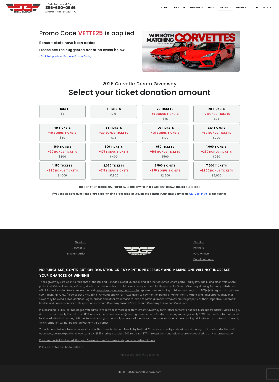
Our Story (170, 7)
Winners (237, 7)
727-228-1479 (68, 11)
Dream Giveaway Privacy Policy (117, 303)
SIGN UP (267, 7)
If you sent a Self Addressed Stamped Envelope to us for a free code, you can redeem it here (97, 340)
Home (154, 7)
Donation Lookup (203, 259)
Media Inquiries (76, 253)
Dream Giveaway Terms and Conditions (163, 303)
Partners (198, 248)
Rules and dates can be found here (61, 347)
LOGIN (252, 7)
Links (205, 7)
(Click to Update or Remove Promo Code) (65, 56)
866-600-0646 (60, 8)
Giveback (220, 7)
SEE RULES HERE (190, 187)
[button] (62, 111)
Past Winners (201, 253)
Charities (198, 242)
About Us (80, 242)
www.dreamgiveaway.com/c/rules (118, 290)
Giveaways (189, 7)
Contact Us (79, 248)
